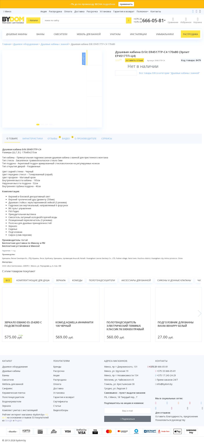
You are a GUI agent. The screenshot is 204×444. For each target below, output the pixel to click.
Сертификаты (60, 401)
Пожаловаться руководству (170, 419)
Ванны (40, 34)
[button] (37, 125)
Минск (8, 11)
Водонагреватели (11, 401)
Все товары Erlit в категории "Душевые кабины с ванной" (169, 73)
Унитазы (115, 34)
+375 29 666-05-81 (158, 366)
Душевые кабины (16, 34)
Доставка (79, 11)
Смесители (60, 34)
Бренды (57, 366)
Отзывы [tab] (52, 138)
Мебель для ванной (89, 34)
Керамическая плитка (13, 392)
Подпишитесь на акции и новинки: (124, 403)
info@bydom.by (164, 384)
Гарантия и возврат (123, 11)
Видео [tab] (66, 138)
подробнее (109, 4)
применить (126, 4)
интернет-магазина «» (28, 414)
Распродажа (55, 11)
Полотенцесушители (102, 280)
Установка (105, 11)
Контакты (155, 11)
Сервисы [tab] (104, 138)
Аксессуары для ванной (136, 280)
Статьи (57, 405)
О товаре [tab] (12, 138)
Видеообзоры (60, 410)
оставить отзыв (134, 60)
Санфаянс (7, 388)
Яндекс (18, 420)
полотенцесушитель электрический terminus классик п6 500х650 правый (125, 326)
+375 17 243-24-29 (166, 375)
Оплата (68, 11)
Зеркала (61, 280)
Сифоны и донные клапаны (174, 280)
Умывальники (165, 34)
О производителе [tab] (84, 138)
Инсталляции (138, 34)
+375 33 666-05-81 (166, 371)
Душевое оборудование (15, 366)
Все (8, 280)
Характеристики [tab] (32, 138)
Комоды (77, 280)
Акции (43, 11)
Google (8, 420)
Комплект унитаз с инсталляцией (20, 410)
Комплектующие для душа (33, 280)
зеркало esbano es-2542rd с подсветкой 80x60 (23, 324)
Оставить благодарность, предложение (176, 416)
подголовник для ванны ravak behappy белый (176, 324)
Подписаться (127, 419)
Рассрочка (92, 11)
